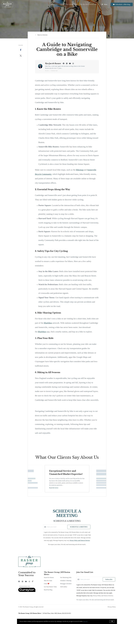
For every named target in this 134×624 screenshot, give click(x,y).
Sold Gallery (63, 586)
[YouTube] (26, 581)
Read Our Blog (48, 590)
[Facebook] (19, 581)
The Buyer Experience (68, 4)
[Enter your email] (56, 527)
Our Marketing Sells (65, 577)
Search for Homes (49, 577)
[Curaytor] (26, 591)
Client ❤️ (46, 583)
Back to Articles (42, 35)
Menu (104, 4)
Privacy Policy (112, 607)
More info (85, 621)
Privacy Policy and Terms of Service (80, 540)
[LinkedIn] (22, 581)
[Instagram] (29, 581)
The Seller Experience (88, 4)
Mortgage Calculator (66, 583)
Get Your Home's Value (50, 586)
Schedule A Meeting (65, 580)
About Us (54, 4)
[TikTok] (32, 581)
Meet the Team (48, 580)
